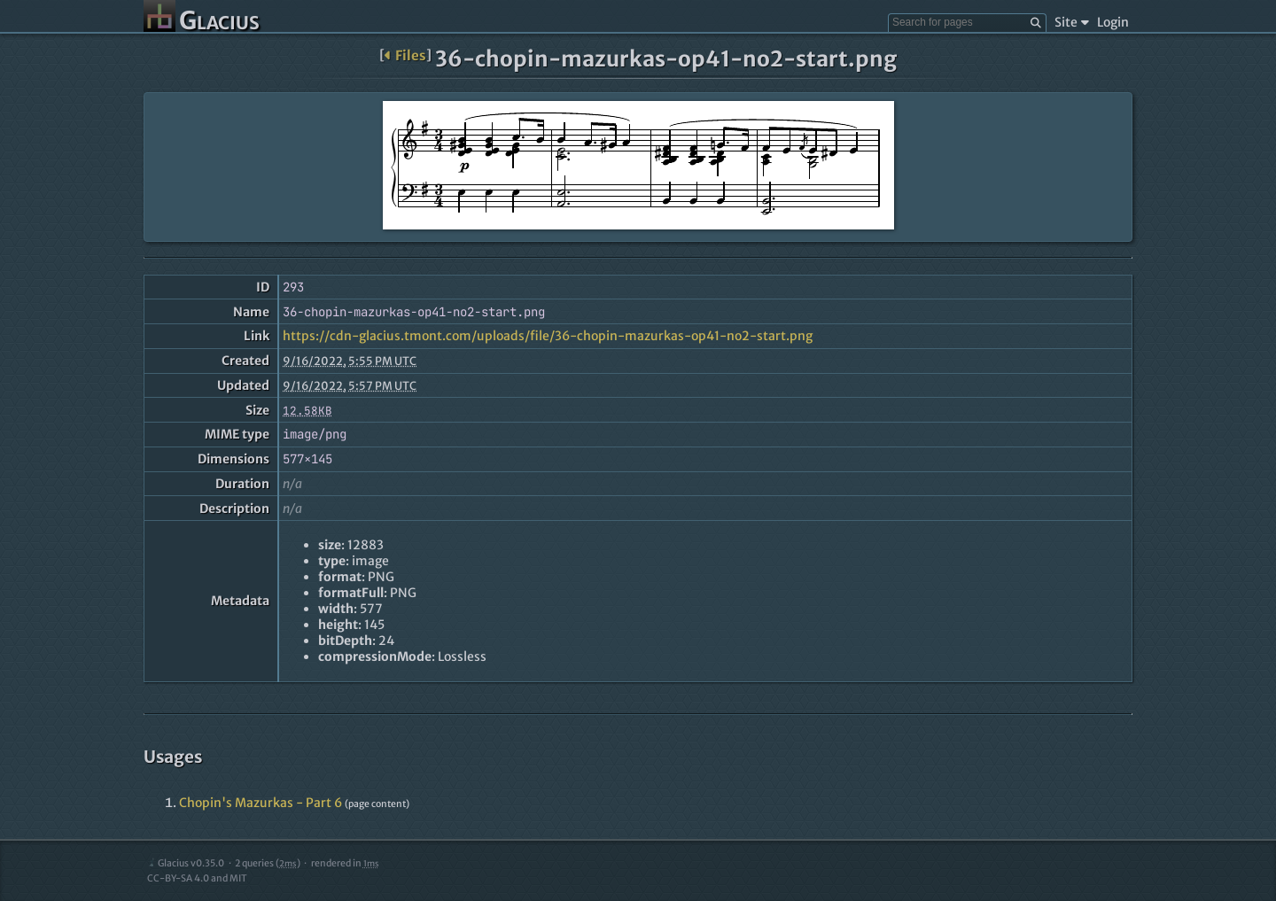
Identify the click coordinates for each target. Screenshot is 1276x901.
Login (1113, 22)
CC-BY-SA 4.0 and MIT (197, 878)
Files (405, 55)
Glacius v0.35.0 (185, 863)
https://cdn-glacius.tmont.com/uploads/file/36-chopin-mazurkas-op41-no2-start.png (548, 336)
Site (1071, 22)
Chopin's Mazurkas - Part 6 (260, 803)
